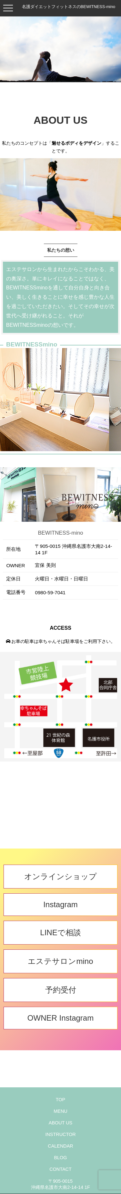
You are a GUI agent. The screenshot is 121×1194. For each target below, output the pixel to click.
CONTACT (60, 1169)
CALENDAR (60, 1146)
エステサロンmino (60, 961)
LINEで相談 (60, 932)
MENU (60, 1111)
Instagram (60, 904)
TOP (60, 1099)
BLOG (60, 1157)
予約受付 (60, 989)
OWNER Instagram (60, 1018)
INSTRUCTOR (60, 1134)
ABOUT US (60, 1122)
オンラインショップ (60, 876)
